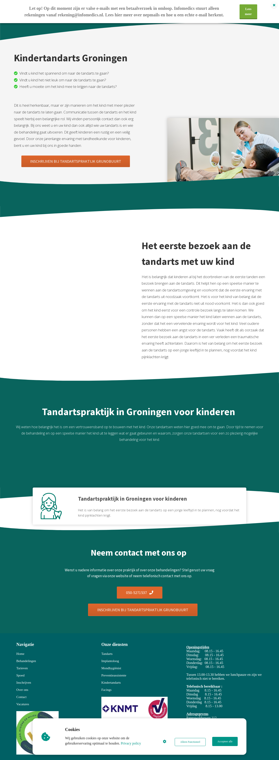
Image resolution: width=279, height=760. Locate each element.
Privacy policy (131, 743)
